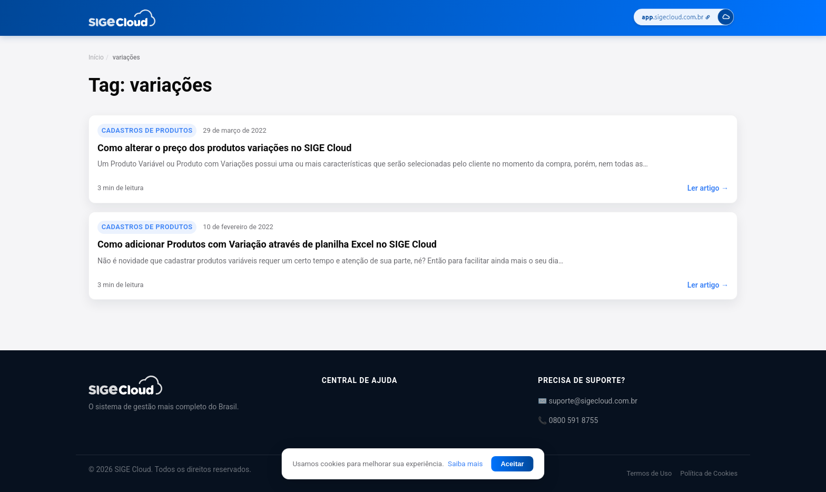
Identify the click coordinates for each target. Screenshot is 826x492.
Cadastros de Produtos (147, 130)
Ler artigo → (708, 188)
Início (96, 57)
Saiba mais (465, 463)
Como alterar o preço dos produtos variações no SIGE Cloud (224, 147)
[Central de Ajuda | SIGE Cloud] (192, 385)
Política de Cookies (709, 473)
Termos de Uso (649, 473)
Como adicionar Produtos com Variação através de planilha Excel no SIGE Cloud (267, 244)
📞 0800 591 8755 (568, 420)
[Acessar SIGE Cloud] (684, 18)
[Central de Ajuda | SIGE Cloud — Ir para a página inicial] (121, 17)
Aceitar (512, 464)
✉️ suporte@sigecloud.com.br (587, 401)
